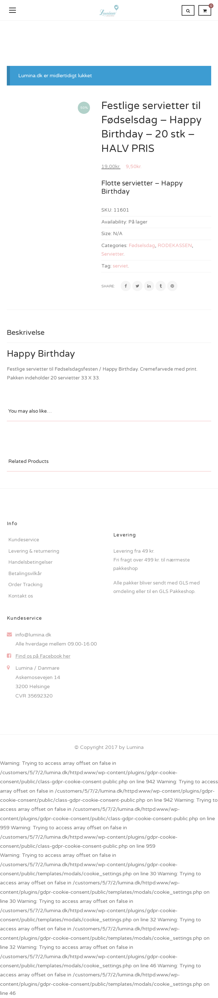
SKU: (106, 210)
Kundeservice (23, 540)
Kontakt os (20, 596)
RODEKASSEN (175, 246)
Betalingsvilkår (25, 574)
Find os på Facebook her (42, 656)
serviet (120, 266)
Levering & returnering (33, 551)
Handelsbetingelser (30, 562)
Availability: (114, 222)
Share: (108, 286)
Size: (106, 234)
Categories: (114, 246)
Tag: (106, 266)
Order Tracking (25, 585)
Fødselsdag (142, 246)
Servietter (112, 254)
